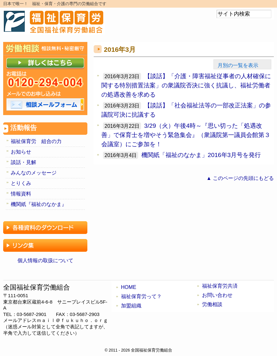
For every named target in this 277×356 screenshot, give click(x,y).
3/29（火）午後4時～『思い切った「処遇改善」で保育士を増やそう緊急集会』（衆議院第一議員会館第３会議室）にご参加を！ (185, 134)
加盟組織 (131, 305)
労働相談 (212, 304)
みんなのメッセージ (34, 172)
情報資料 (21, 193)
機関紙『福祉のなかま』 (39, 204)
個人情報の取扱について (45, 260)
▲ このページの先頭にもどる (240, 178)
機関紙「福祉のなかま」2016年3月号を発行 (201, 155)
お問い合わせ (217, 295)
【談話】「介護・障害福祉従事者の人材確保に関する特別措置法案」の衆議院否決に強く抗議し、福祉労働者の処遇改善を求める (186, 85)
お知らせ (21, 151)
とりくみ (21, 183)
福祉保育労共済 (220, 286)
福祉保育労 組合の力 (36, 141)
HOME (128, 287)
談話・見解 (23, 162)
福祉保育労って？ (141, 296)
